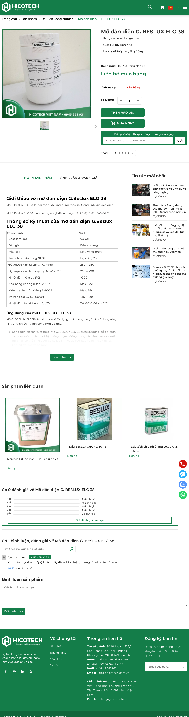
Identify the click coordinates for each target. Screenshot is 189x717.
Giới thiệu (56, 635)
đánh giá (88, 488)
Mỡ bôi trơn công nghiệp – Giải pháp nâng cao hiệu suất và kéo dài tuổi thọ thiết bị (169, 219)
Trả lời (11, 557)
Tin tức (54, 654)
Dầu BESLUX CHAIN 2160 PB (88, 436)
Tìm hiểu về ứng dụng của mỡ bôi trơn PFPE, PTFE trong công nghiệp (169, 198)
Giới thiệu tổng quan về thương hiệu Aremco (168, 239)
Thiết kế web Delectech (171, 706)
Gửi (180, 130)
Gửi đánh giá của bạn (90, 509)
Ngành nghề (58, 642)
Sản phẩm (56, 648)
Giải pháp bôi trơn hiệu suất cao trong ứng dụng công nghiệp (169, 178)
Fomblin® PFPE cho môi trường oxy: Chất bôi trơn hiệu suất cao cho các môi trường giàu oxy (170, 261)
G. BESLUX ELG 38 (122, 142)
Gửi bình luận (13, 601)
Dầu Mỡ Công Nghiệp (131, 66)
